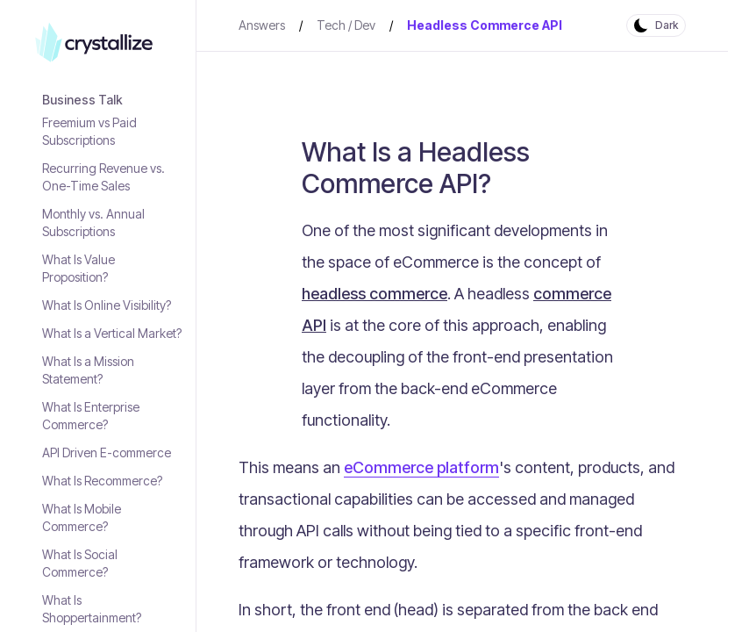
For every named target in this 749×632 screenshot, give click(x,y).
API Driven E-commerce (106, 452)
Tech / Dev (346, 25)
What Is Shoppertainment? (91, 608)
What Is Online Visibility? (106, 305)
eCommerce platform (421, 467)
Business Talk (82, 99)
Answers (262, 25)
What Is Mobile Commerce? (81, 517)
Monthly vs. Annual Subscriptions (93, 222)
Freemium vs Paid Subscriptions (89, 131)
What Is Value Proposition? (78, 268)
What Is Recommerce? (102, 480)
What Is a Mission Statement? (88, 370)
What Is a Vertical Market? (112, 333)
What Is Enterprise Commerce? (90, 415)
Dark (666, 25)
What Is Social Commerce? (80, 563)
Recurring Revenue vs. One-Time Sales (103, 177)
